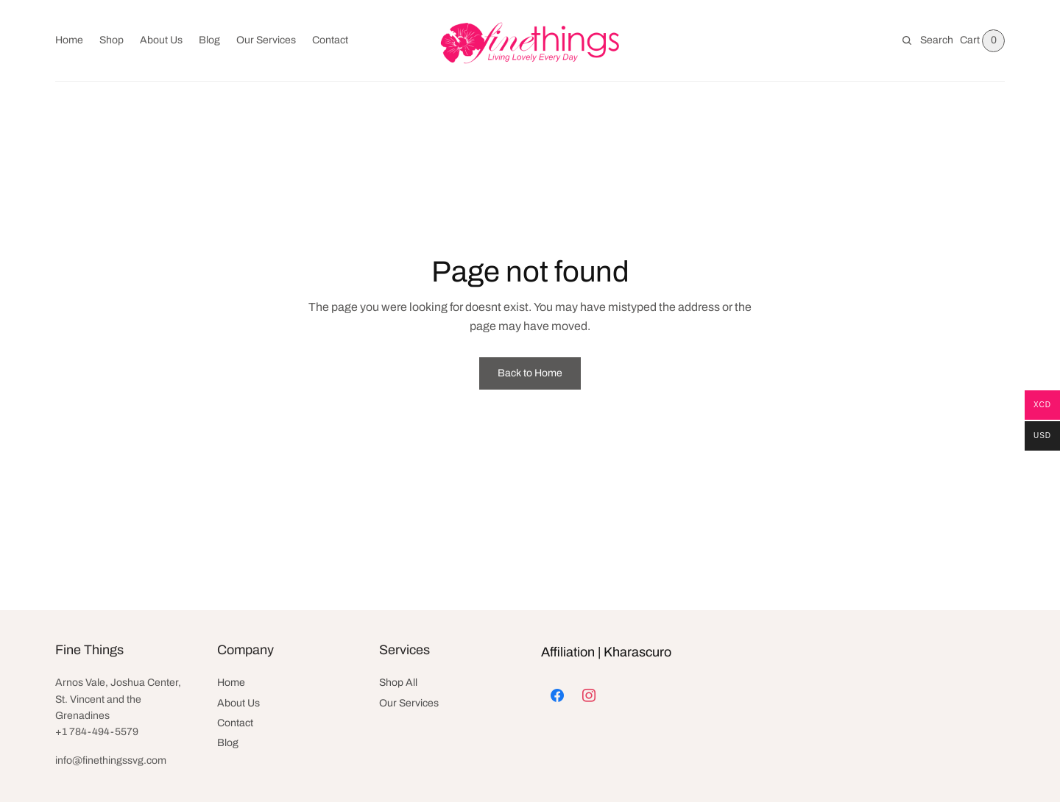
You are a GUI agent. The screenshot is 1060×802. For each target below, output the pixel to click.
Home (69, 40)
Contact (330, 40)
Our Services (266, 40)
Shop (111, 40)
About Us (161, 40)
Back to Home (530, 373)
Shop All (398, 682)
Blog (209, 40)
